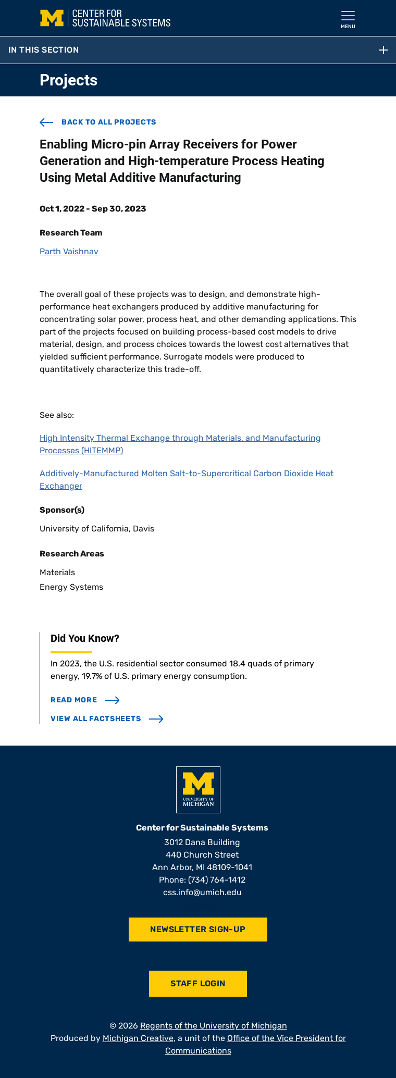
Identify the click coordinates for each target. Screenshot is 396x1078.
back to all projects (98, 122)
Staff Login (197, 983)
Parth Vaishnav (69, 251)
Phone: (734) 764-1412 (202, 880)
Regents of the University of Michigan (213, 1026)
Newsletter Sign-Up (197, 929)
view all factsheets (107, 718)
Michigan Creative (138, 1038)
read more (85, 700)
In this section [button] (198, 50)
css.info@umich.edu (202, 892)
